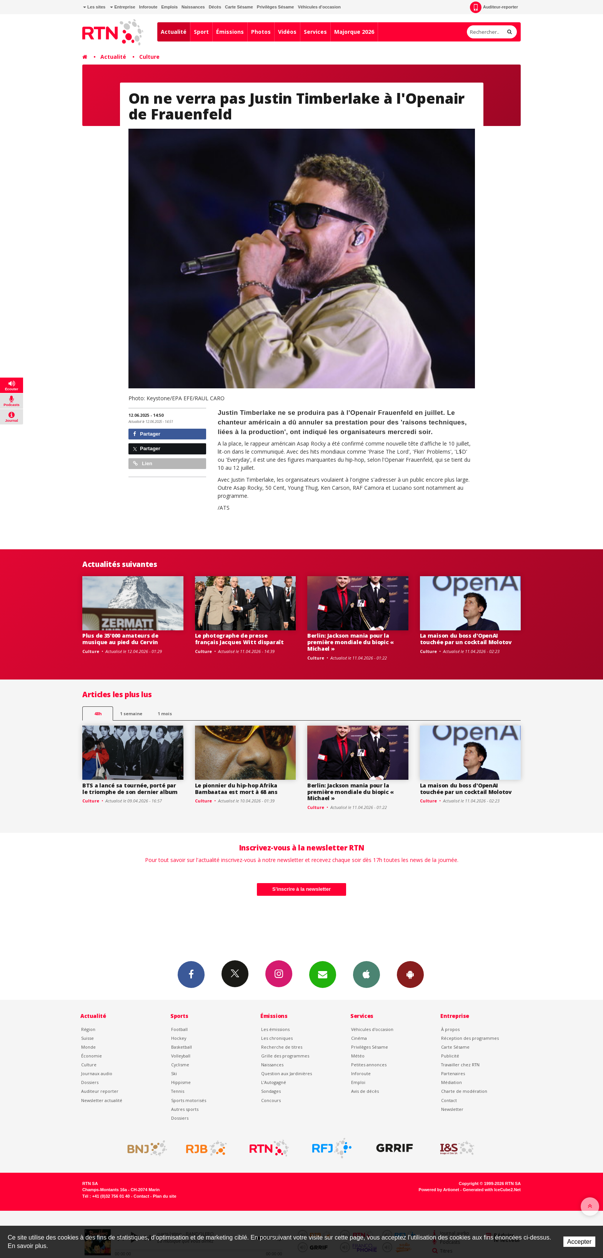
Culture (149, 56)
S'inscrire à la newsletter (301, 889)
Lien (142, 463)
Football (179, 1029)
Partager (146, 434)
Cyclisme (180, 1064)
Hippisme (181, 1082)
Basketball (181, 1046)
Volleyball (180, 1055)
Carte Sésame (239, 7)
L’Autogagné (273, 1082)
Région (88, 1029)
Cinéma (359, 1038)
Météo (358, 1055)
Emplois (169, 7)
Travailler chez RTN (460, 1064)
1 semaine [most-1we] (131, 713)
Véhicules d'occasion (319, 7)
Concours (271, 1100)
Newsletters (322, 974)
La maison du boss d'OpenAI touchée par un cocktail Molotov (466, 639)
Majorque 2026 (354, 31)
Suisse (87, 1038)
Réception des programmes (470, 1038)
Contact (449, 1100)
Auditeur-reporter (494, 7)
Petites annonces (368, 1064)
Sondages (271, 1091)
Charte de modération (464, 1091)
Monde (88, 1046)
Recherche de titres (281, 1046)
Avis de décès (365, 1091)
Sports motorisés (188, 1100)
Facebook (191, 974)
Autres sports (184, 1109)
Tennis (177, 1091)
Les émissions (275, 1029)
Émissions (230, 31)
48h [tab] (98, 713)
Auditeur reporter (99, 1091)
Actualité (174, 31)
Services (315, 31)
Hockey (178, 1038)
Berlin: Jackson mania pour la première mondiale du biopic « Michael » (350, 642)
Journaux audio (96, 1073)
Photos (261, 31)
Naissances (193, 7)
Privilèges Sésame (275, 7)
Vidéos (287, 31)
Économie (91, 1055)
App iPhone (366, 974)
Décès (215, 7)
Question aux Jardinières (286, 1073)
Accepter (579, 1241)
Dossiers (89, 1082)
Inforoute (148, 7)
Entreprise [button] (122, 7)
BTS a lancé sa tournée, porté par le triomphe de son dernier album (130, 789)
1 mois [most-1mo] (165, 713)
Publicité (450, 1055)
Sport (201, 31)
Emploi (358, 1082)
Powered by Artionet (439, 1189)
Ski (174, 1073)
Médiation (451, 1082)
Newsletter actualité (101, 1100)
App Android (410, 974)
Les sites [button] (94, 7)
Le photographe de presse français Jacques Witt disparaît (239, 639)
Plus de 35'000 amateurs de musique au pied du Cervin (120, 639)
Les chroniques (277, 1038)
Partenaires (453, 1073)
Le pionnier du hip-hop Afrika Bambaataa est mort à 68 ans (236, 789)
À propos (450, 1029)
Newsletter (452, 1109)
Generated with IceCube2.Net (492, 1189)
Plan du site (164, 1196)
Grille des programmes (285, 1055)
